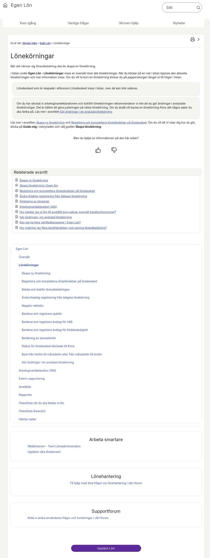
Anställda (25, 386)
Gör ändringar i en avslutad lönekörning (86, 111)
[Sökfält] (182, 7)
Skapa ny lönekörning (50, 122)
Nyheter (179, 23)
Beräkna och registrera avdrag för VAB (47, 322)
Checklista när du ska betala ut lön (41, 403)
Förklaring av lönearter (34, 201)
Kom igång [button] (28, 23)
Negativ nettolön (33, 305)
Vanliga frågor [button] (78, 23)
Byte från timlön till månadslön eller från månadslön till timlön (62, 354)
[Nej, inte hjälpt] (114, 150)
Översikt (24, 257)
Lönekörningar (29, 265)
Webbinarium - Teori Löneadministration (54, 446)
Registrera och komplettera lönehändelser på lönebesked (109, 122)
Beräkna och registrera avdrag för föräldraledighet (55, 330)
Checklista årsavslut (32, 411)
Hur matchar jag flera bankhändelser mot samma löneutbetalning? (63, 227)
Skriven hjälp (29, 43)
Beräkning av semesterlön (39, 338)
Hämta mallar (27, 419)
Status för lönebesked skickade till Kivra (48, 346)
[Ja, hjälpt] (98, 150)
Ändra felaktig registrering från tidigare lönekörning (53, 196)
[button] (198, 7)
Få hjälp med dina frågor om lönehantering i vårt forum (106, 483)
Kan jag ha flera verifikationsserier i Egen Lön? (50, 222)
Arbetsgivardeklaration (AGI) (38, 206)
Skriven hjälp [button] (128, 23)
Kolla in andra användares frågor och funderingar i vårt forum (68, 518)
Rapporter (25, 394)
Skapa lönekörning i (39, 185)
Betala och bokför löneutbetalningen (46, 289)
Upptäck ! (106, 548)
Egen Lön (45, 43)
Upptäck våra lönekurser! (44, 451)
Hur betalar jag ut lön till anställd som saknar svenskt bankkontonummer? (68, 212)
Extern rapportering (32, 378)
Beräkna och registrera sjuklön (42, 313)
